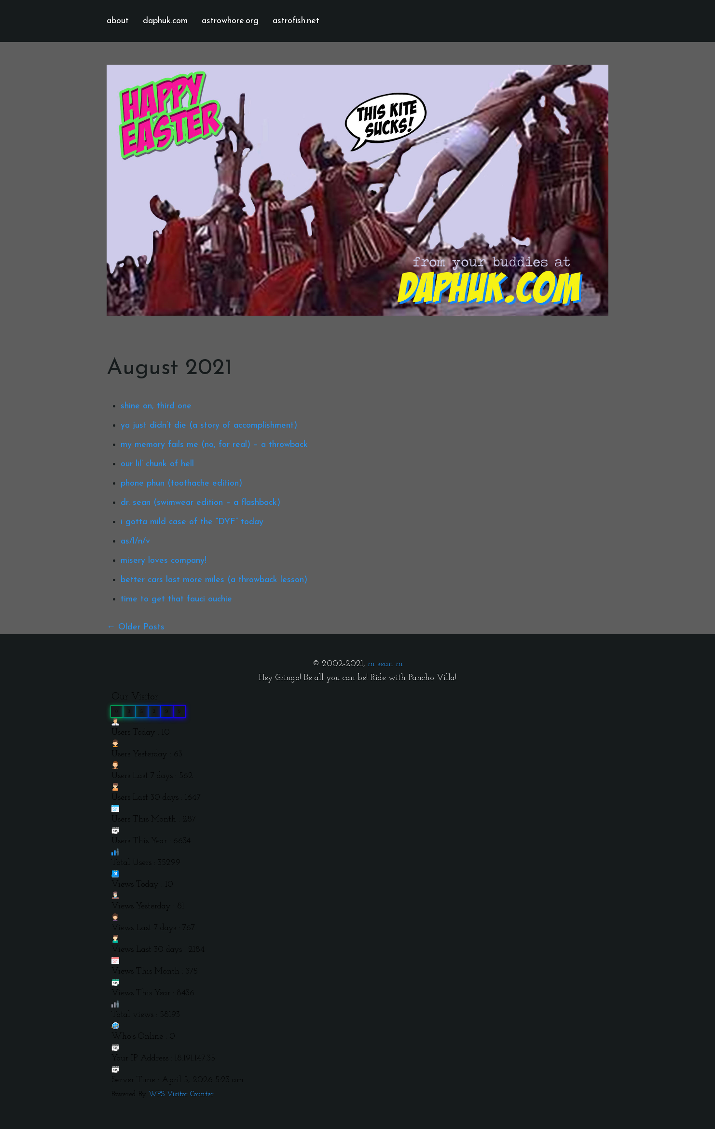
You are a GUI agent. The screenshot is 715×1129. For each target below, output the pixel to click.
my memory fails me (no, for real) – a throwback (214, 444)
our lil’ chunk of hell (157, 464)
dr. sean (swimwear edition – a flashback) (200, 502)
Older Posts (141, 627)
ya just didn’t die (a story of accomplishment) (209, 425)
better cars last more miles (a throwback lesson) (214, 580)
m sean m (385, 664)
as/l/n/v (135, 541)
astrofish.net (296, 21)
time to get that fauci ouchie (176, 599)
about (118, 21)
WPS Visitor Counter (181, 1094)
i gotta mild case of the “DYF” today (192, 522)
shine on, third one (156, 406)
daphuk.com (165, 21)
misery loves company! (163, 560)
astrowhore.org (230, 21)
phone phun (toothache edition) (181, 483)
